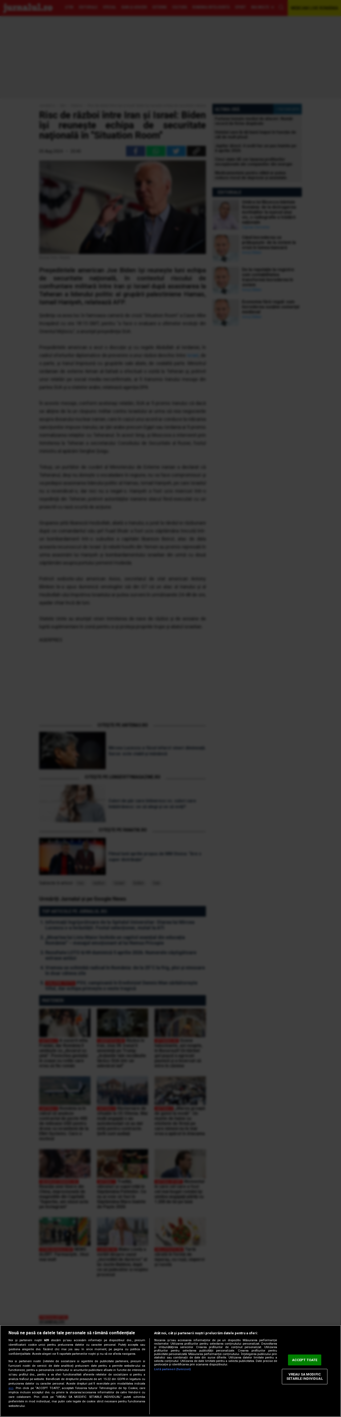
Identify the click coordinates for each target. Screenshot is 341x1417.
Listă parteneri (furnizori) (172, 1369)
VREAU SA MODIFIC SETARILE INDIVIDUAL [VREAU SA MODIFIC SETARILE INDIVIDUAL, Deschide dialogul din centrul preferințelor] (304, 1377)
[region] (170, 1371)
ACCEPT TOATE (305, 1360)
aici (11, 1388)
